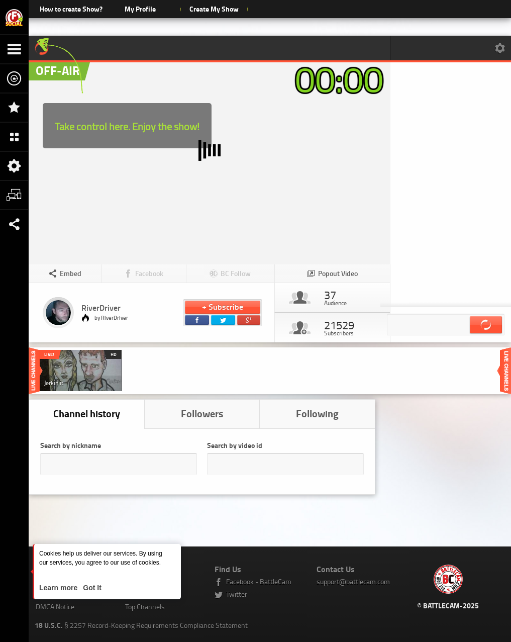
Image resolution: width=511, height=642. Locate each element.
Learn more (59, 588)
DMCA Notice (55, 606)
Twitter (236, 594)
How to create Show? (71, 9)
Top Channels (145, 606)
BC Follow (236, 273)
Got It (91, 588)
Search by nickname (70, 445)
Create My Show (213, 9)
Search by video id (234, 445)
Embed (70, 273)
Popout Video (338, 273)
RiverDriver (101, 307)
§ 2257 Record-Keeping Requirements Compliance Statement (141, 625)
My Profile (140, 9)
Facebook (149, 273)
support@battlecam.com (353, 581)
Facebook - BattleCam (258, 581)
